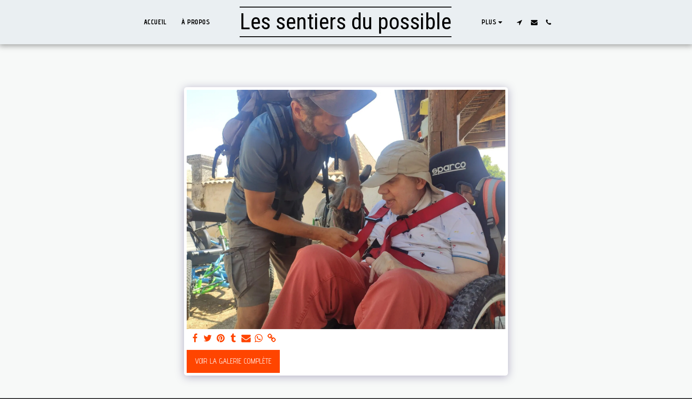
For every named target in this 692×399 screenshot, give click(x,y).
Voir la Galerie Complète (233, 361)
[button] (520, 22)
